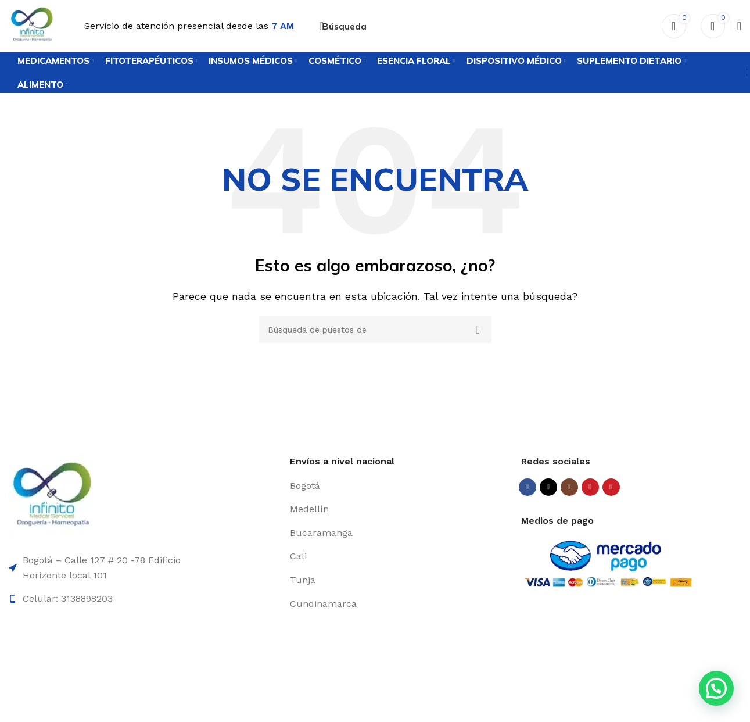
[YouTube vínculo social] (590, 487)
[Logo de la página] (32, 25)
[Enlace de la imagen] (52, 496)
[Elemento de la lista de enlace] (401, 486)
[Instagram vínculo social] (569, 487)
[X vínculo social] (548, 487)
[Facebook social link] (527, 487)
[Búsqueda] (342, 26)
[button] (716, 688)
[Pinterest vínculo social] (611, 487)
